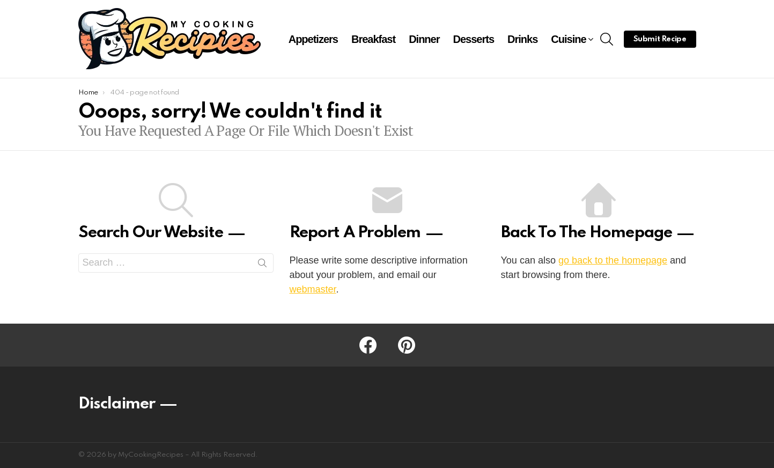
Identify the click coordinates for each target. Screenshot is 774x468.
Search (262, 265)
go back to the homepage (612, 260)
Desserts (474, 39)
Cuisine (568, 40)
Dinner (424, 39)
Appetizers (313, 39)
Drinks (522, 39)
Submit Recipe (660, 39)
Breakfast (373, 39)
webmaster (313, 289)
